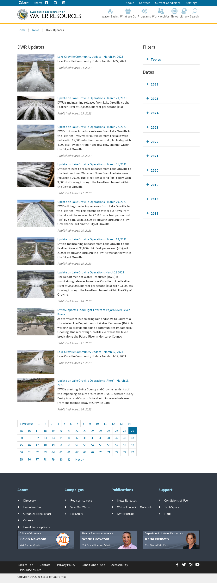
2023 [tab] (154, 127)
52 (76, 445)
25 (100, 431)
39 (92, 438)
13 (121, 424)
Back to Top (25, 565)
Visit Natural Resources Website (97, 545)
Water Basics (110, 13)
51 (69, 445)
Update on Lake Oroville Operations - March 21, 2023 (92, 164)
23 (84, 431)
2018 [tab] (154, 199)
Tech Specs (171, 507)
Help (167, 514)
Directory (29, 500)
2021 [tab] (154, 156)
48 (45, 445)
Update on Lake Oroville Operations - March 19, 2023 (92, 239)
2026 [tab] (154, 84)
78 (45, 459)
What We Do (128, 13)
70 (100, 452)
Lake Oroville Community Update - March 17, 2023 (90, 352)
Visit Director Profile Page (156, 545)
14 (129, 424)
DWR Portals (125, 514)
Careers (28, 520)
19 (53, 431)
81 (69, 459)
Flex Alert (76, 514)
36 (69, 438)
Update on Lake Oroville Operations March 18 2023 (90, 272)
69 (92, 452)
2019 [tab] (154, 184)
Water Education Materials (134, 507)
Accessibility (119, 565)
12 (113, 424)
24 (92, 431)
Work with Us (161, 13)
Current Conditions (168, 3)
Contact (144, 3)
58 (124, 445)
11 (105, 424)
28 (124, 431)
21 (69, 431)
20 (61, 431)
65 (61, 452)
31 (29, 438)
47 (37, 445)
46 (29, 445)
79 (53, 459)
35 (61, 438)
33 (45, 438)
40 (100, 438)
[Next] (79, 459)
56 (108, 445)
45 (21, 445)
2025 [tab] (154, 98)
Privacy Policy (66, 565)
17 (37, 431)
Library (184, 13)
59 (132, 445)
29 (132, 431)
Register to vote (81, 500)
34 (53, 438)
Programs (144, 13)
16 (29, 431)
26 (108, 431)
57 (116, 445)
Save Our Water (80, 507)
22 (76, 431)
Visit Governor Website (30, 545)
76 (29, 459)
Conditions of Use (176, 500)
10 (97, 424)
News (174, 13)
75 (21, 459)
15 (21, 431)
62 (37, 452)
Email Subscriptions (36, 527)
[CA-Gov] (23, 3)
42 (116, 438)
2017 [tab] (154, 213)
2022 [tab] (154, 142)
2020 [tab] (154, 170)
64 (53, 452)
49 (53, 445)
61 (29, 452)
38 (84, 438)
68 (84, 452)
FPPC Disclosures (29, 570)
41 (108, 438)
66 (69, 452)
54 (92, 445)
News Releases (127, 500)
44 (132, 438)
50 (61, 445)
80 (61, 459)
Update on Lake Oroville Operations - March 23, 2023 (92, 98)
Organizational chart (37, 514)
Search (194, 13)
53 (84, 445)
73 (124, 452)
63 (45, 452)
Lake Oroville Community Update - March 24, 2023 (90, 56)
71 (108, 452)
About (130, 3)
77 (37, 459)
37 (76, 438)
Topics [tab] (156, 59)
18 (45, 431)
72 (116, 452)
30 (21, 438)
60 (21, 452)
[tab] (171, 59)
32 (37, 438)
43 (124, 438)
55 (100, 445)
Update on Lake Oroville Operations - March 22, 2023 (92, 127)
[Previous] (26, 423)
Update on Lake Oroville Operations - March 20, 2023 (92, 202)
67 (76, 452)
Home (21, 30)
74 (132, 452)
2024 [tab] (154, 113)
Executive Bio (32, 507)
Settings (191, 3)
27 (116, 431)
